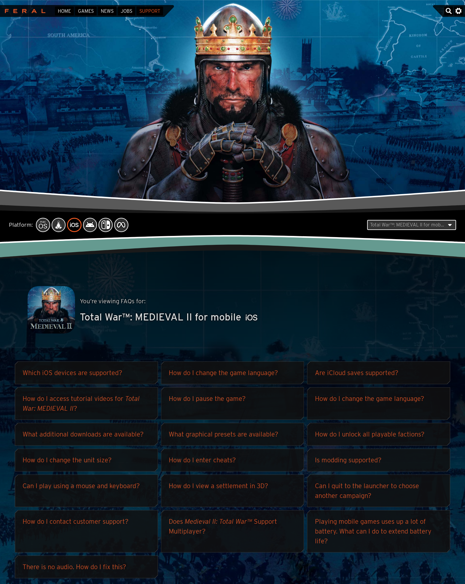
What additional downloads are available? (83, 435)
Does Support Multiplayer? (223, 528)
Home (64, 11)
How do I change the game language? (223, 374)
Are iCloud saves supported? (356, 374)
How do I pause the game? (207, 400)
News (107, 11)
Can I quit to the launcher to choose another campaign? (367, 492)
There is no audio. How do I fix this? (74, 568)
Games (86, 11)
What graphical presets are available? (223, 435)
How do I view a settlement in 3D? (218, 487)
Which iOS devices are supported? (72, 374)
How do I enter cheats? (202, 461)
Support (149, 11)
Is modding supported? (348, 461)
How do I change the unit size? (67, 461)
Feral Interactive (23, 11)
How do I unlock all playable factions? (369, 435)
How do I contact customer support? (75, 523)
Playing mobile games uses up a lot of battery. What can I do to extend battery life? (373, 532)
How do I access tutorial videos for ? (81, 405)
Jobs (126, 11)
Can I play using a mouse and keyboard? (81, 487)
